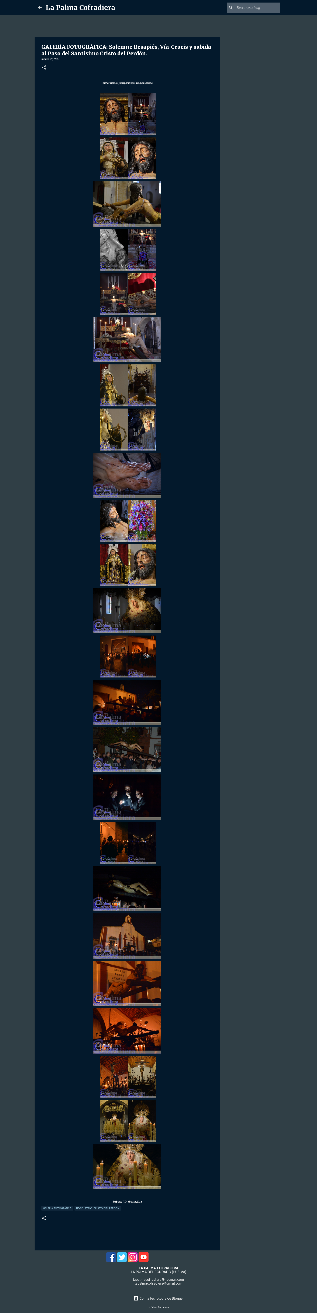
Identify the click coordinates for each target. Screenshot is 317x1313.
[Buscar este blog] (257, 8)
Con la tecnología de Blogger (158, 1298)
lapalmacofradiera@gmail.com (158, 1283)
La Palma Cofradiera (80, 7)
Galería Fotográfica (57, 1208)
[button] (43, 68)
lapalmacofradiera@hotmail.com (158, 1279)
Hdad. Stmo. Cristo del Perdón (97, 1208)
